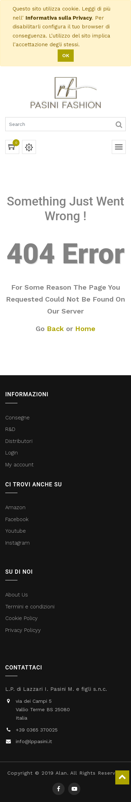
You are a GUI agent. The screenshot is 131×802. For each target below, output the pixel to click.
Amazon (15, 507)
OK (65, 55)
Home (85, 328)
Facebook (17, 519)
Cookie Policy (21, 618)
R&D (10, 429)
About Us (16, 595)
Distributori (19, 441)
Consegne (17, 418)
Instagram (17, 543)
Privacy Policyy (24, 630)
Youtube (15, 531)
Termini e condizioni (30, 607)
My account (19, 464)
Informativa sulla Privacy (59, 18)
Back (55, 328)
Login (11, 453)
